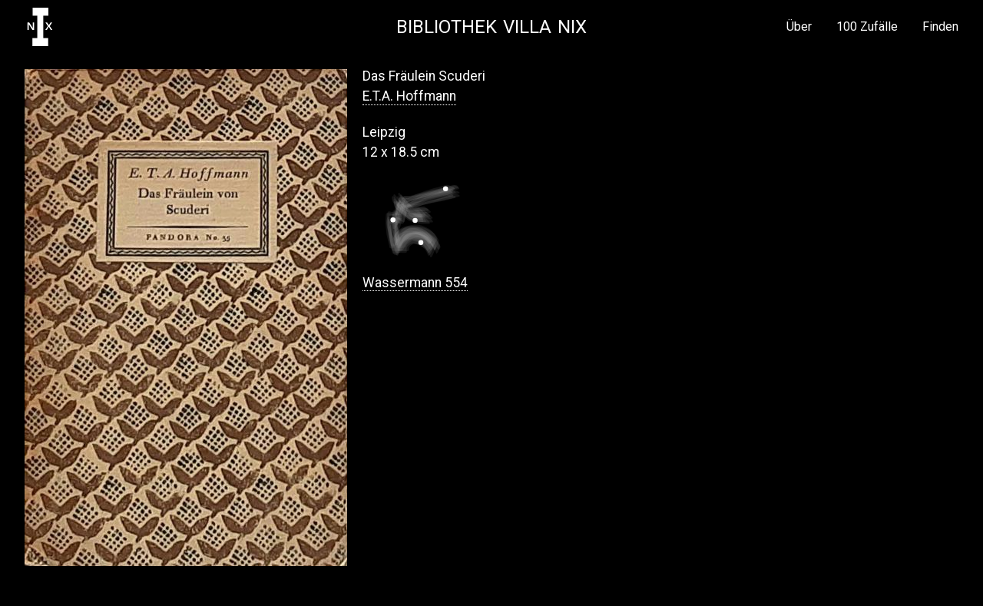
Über (799, 27)
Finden (940, 27)
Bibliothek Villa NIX (491, 27)
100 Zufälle (867, 27)
